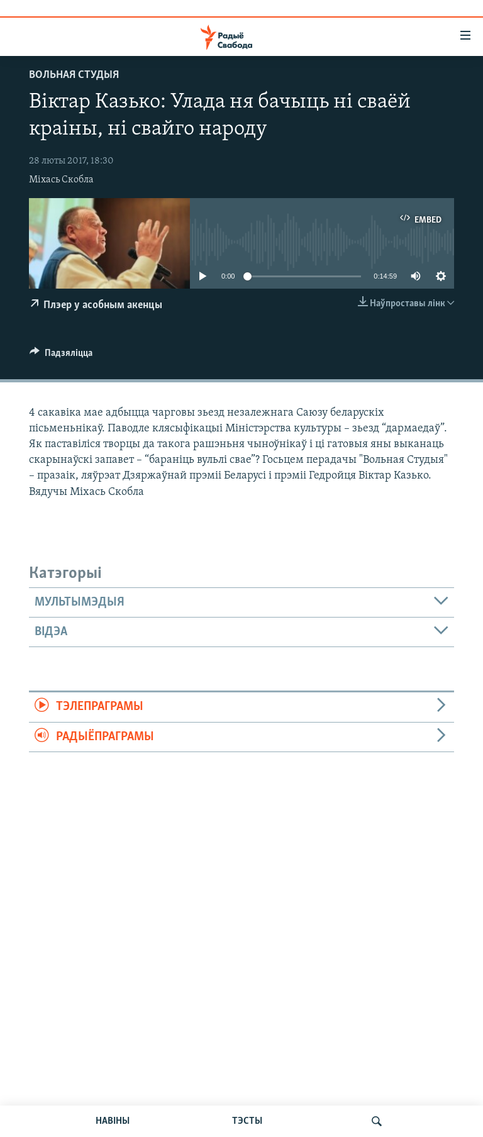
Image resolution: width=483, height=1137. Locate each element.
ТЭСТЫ (247, 1121)
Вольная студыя (74, 75)
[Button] (61, 356)
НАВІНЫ (113, 1121)
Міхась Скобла (61, 180)
